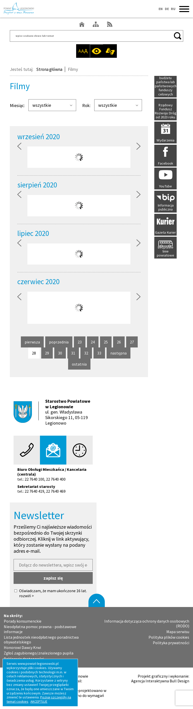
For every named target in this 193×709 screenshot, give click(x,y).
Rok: (86, 105)
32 (88, 353)
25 (108, 341)
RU (173, 9)
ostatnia (79, 366)
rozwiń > (26, 595)
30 (62, 353)
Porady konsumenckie (22, 621)
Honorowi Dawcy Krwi (22, 647)
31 (75, 353)
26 (121, 341)
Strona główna (50, 69)
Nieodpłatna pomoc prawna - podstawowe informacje (40, 629)
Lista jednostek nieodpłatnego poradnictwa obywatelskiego (41, 639)
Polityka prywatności (171, 642)
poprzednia (59, 343)
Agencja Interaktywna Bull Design (160, 680)
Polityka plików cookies (169, 637)
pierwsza (32, 343)
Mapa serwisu (177, 631)
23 (81, 341)
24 (95, 341)
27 (134, 341)
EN (160, 9)
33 (101, 353)
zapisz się (53, 578)
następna (118, 354)
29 (49, 353)
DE (166, 9)
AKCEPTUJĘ (38, 701)
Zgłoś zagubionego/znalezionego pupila (38, 653)
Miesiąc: (17, 105)
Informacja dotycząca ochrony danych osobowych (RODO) (146, 623)
